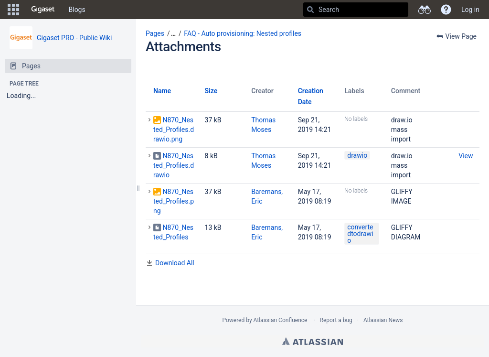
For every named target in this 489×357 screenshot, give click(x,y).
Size (211, 91)
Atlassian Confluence (281, 320)
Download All (174, 263)
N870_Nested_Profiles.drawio (173, 165)
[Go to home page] (43, 9)
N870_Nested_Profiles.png (173, 201)
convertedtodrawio (360, 233)
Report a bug (336, 320)
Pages (155, 33)
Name (162, 91)
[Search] (310, 9)
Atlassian (312, 341)
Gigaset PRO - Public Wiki (74, 38)
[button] (13, 9)
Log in (470, 9)
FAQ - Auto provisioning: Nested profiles (242, 33)
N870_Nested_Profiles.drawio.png (173, 129)
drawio (357, 155)
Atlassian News (383, 320)
